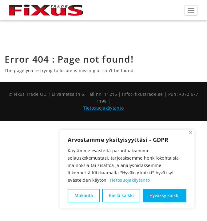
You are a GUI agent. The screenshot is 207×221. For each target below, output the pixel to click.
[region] (127, 169)
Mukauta (83, 195)
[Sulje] (190, 132)
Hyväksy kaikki (164, 195)
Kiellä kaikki (121, 195)
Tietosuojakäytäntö (129, 180)
